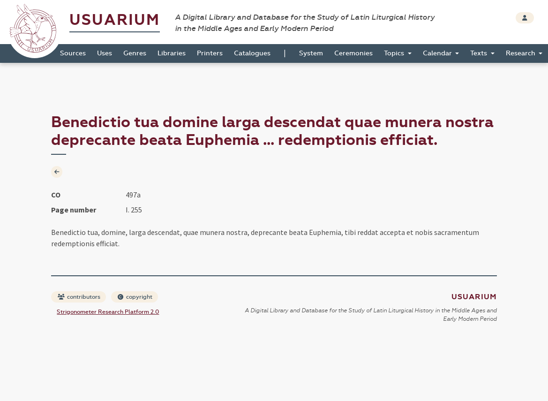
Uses (104, 53)
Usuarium (114, 20)
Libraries (172, 53)
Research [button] (521, 53)
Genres (134, 53)
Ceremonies (353, 53)
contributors (79, 297)
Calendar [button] (438, 53)
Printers (210, 53)
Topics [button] (395, 53)
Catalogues (252, 53)
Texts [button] (479, 53)
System (311, 53)
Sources (73, 53)
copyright (135, 297)
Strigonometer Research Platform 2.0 (108, 312)
